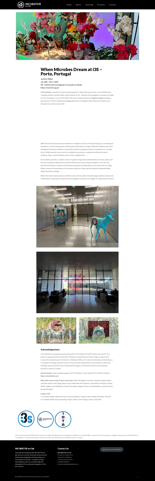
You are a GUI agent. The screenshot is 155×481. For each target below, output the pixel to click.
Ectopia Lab (69, 101)
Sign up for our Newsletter (111, 449)
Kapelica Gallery (97, 98)
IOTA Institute (46, 92)
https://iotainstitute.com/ (50, 376)
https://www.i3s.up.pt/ (50, 88)
